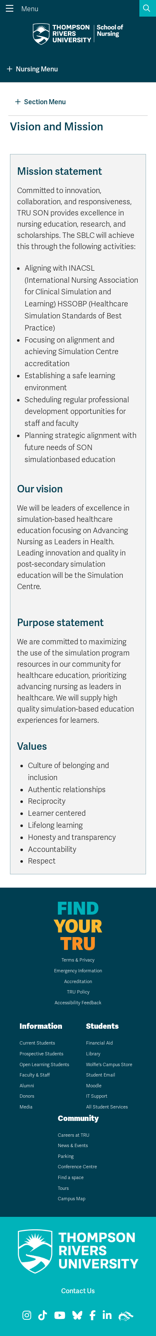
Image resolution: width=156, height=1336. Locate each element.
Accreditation (78, 981)
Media (26, 1107)
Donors (27, 1096)
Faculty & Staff (35, 1075)
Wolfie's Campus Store (109, 1064)
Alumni (27, 1086)
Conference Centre (77, 1167)
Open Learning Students (44, 1064)
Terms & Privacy (78, 960)
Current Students (37, 1043)
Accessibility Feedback (78, 1003)
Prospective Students (41, 1054)
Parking (66, 1156)
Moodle (94, 1086)
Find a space (71, 1177)
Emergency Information (78, 971)
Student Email (100, 1075)
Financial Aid (99, 1043)
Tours (63, 1188)
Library (93, 1054)
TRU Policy (78, 992)
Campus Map (71, 1198)
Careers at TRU (73, 1135)
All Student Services (107, 1107)
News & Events (73, 1145)
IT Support (96, 1096)
